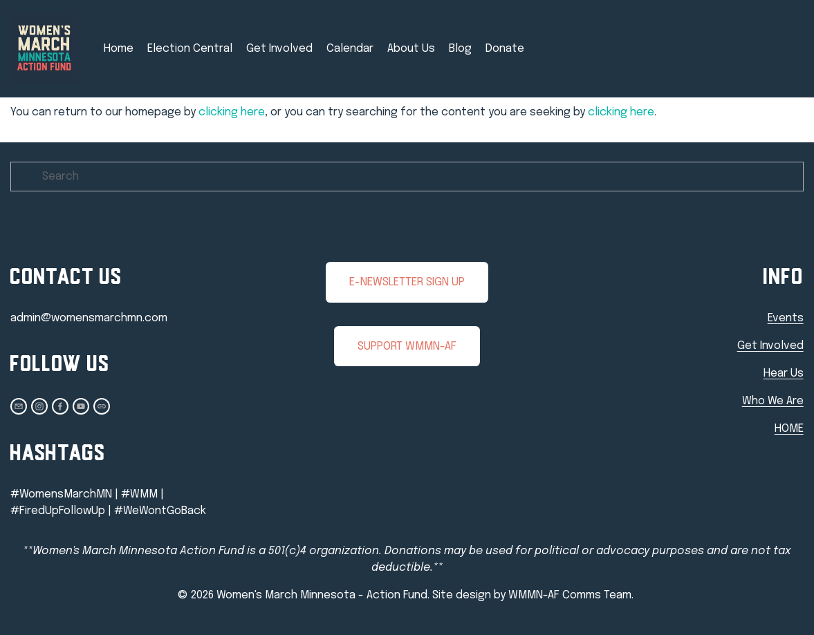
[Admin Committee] (81, 406)
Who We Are (773, 401)
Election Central (189, 49)
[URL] (101, 406)
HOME (789, 429)
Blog (460, 49)
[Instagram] (39, 406)
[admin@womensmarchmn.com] (18, 406)
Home (118, 49)
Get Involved (279, 49)
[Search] (406, 176)
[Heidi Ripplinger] (60, 406)
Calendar (349, 49)
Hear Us (784, 373)
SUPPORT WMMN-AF (407, 346)
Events (786, 318)
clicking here (231, 112)
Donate (504, 49)
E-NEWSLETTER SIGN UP (407, 282)
